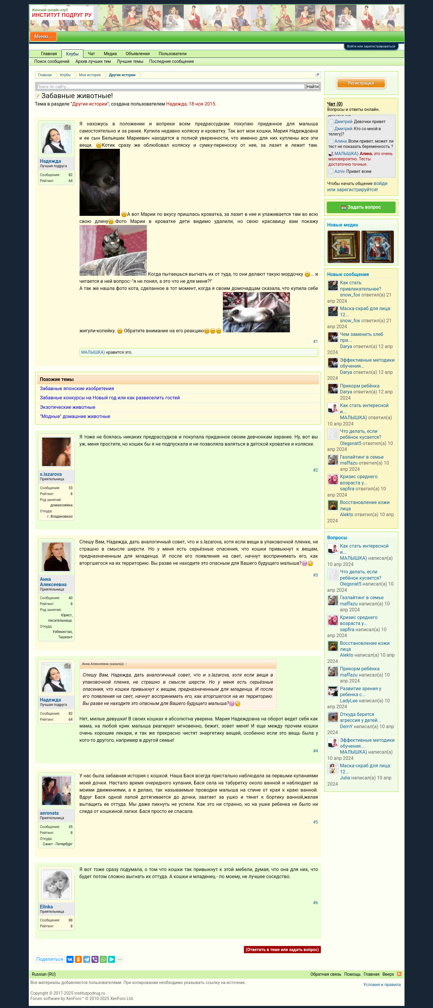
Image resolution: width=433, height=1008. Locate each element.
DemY (346, 726)
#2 (315, 470)
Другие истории (89, 104)
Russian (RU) (44, 974)
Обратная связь (325, 974)
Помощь (352, 974)
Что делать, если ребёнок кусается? (360, 434)
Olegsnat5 (350, 443)
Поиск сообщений (52, 61)
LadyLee (349, 701)
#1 (315, 341)
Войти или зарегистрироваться (371, 46)
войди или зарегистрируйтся (357, 186)
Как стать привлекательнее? (360, 285)
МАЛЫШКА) (93, 352)
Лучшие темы (130, 61)
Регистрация (361, 83)
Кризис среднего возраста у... (359, 479)
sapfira (347, 489)
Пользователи (173, 53)
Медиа (110, 53)
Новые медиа (342, 225)
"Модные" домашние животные (75, 416)
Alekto (346, 514)
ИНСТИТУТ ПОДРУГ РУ (62, 15)
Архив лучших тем (93, 61)
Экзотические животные (68, 407)
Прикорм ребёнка (360, 386)
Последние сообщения (171, 61)
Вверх (388, 974)
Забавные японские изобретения (77, 388)
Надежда (176, 104)
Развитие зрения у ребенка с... (360, 691)
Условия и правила (382, 984)
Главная (49, 53)
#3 (315, 575)
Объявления (138, 53)
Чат (91, 53)
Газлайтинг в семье (362, 457)
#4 (315, 751)
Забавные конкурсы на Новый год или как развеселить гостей (110, 398)
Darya (346, 346)
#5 (315, 822)
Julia (345, 778)
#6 (315, 902)
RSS (399, 974)
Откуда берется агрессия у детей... (360, 717)
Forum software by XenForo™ (82, 998)
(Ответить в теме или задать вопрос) (282, 949)
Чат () (335, 104)
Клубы (72, 54)
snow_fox (350, 295)
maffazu (349, 463)
